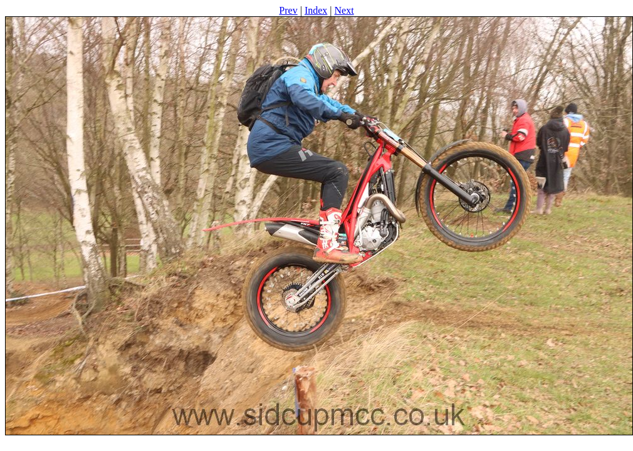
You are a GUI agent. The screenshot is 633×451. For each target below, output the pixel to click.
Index (316, 10)
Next (344, 10)
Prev (288, 10)
